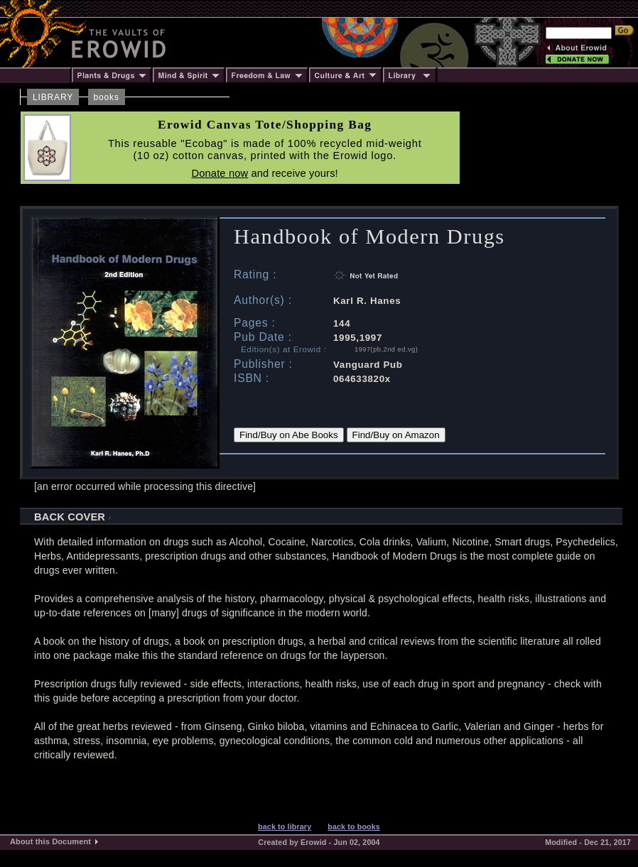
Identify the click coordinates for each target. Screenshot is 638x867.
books (106, 97)
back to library (284, 826)
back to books (354, 826)
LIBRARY (53, 97)
